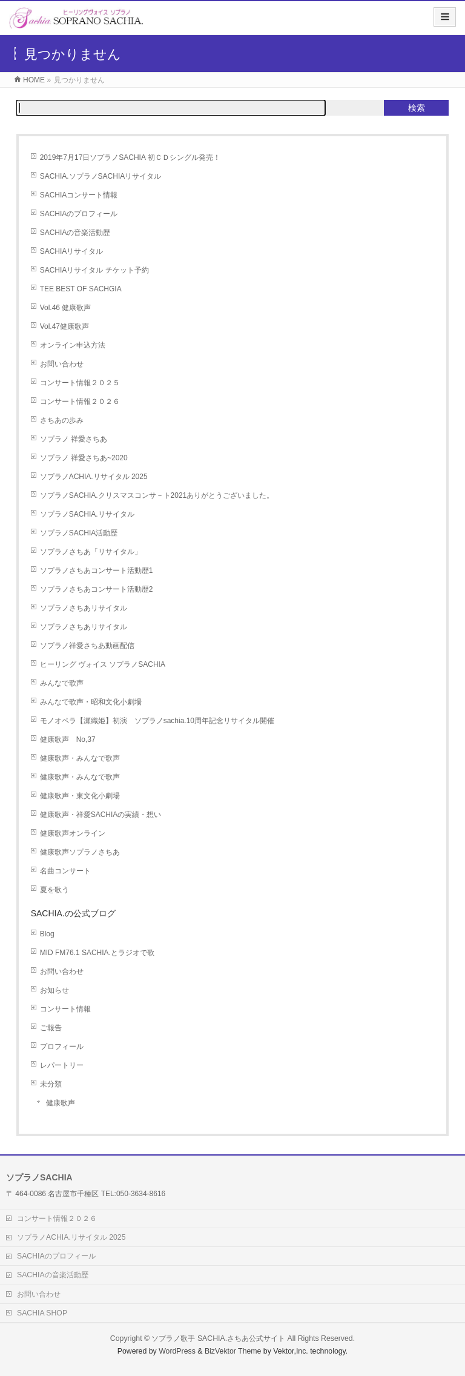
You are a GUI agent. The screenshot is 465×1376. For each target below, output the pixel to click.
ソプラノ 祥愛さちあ (73, 439)
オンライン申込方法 (72, 345)
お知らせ (54, 990)
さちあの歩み (62, 420)
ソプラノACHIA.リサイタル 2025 (94, 476)
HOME (34, 80)
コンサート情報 (65, 1009)
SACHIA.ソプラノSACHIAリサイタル (101, 176)
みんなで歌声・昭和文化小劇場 (91, 702)
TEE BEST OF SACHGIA (81, 289)
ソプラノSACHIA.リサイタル (87, 514)
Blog (47, 934)
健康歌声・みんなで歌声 (80, 758)
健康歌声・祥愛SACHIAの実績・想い (101, 814)
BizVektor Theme (233, 1351)
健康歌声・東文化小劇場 (80, 796)
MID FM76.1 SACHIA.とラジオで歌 (97, 952)
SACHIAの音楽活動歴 (75, 232)
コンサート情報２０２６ (80, 401)
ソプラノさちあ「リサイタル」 (91, 551)
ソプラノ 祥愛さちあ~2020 (84, 458)
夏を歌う (54, 889)
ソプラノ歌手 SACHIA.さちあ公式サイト (218, 1338)
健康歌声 (60, 1103)
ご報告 (51, 1028)
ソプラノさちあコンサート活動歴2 (96, 589)
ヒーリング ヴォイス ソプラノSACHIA (102, 664)
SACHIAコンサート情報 (79, 195)
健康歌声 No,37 (68, 739)
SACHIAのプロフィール (79, 214)
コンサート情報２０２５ (80, 383)
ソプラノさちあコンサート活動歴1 (96, 570)
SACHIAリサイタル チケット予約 (94, 270)
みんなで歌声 (62, 683)
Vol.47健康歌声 (64, 326)
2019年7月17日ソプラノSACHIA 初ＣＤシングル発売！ (130, 157)
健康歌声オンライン (72, 833)
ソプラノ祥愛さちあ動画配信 (87, 645)
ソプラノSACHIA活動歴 (79, 533)
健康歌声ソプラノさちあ (83, 852)
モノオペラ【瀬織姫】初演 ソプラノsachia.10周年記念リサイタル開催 (157, 720)
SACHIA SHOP (42, 1313)
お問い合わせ (62, 364)
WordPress (177, 1351)
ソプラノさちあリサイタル (83, 608)
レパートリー (62, 1065)
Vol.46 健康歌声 (65, 307)
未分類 (51, 1084)
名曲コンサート (65, 871)
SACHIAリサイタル (72, 251)
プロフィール (62, 1046)
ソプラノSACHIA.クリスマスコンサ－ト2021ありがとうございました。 (157, 495)
